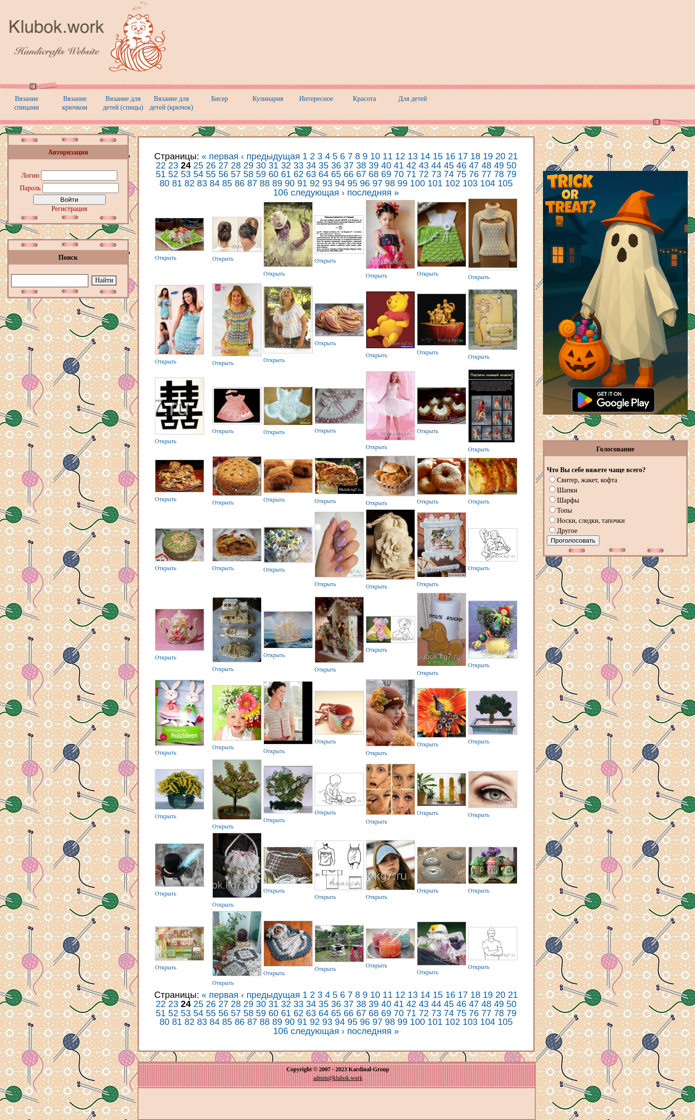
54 (199, 174)
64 (324, 174)
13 (413, 156)
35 (324, 165)
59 (261, 174)
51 (161, 174)
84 (214, 183)
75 (462, 174)
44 (436, 165)
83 (202, 183)
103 (470, 183)
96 (365, 183)
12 (400, 156)
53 (186, 174)
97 (378, 183)
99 (403, 183)
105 (505, 183)
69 (386, 174)
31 (273, 165)
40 (386, 165)
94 (340, 183)
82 (189, 183)
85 (227, 183)
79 (511, 174)
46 (462, 165)
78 (499, 174)
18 (476, 156)
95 (353, 183)
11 (388, 156)
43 (424, 165)
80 (164, 183)
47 (474, 165)
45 (449, 165)
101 (435, 183)
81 (177, 183)
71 (411, 174)
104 (487, 183)
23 (173, 165)
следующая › (318, 192)
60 (273, 174)
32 (286, 165)
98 (390, 183)
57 (236, 174)
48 (486, 165)
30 (261, 165)
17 (463, 156)
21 (513, 156)
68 (374, 174)
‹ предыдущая (270, 156)
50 (511, 165)
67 (361, 174)
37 (349, 165)
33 (298, 165)
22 (161, 165)
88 (265, 183)
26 (211, 165)
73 (436, 174)
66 (349, 174)
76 (474, 174)
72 (424, 174)
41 (399, 165)
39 (374, 165)
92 (315, 183)
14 (425, 156)
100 (417, 183)
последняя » (373, 192)
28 (236, 165)
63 (311, 174)
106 (280, 192)
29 (248, 165)
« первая (220, 156)
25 (199, 165)
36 (336, 165)
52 (173, 174)
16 (450, 156)
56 (223, 174)
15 (438, 156)
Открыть (166, 257)
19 (488, 156)
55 (211, 174)
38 (361, 165)
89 (277, 183)
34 (311, 165)
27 (223, 165)
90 (290, 183)
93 (327, 183)
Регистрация (69, 208)
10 (375, 156)
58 (248, 174)
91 (302, 183)
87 (252, 183)
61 (286, 174)
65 (336, 174)
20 (500, 156)
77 (486, 174)
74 (449, 174)
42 (411, 165)
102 (452, 183)
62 (298, 174)
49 (499, 165)
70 (399, 174)
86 (240, 183)
